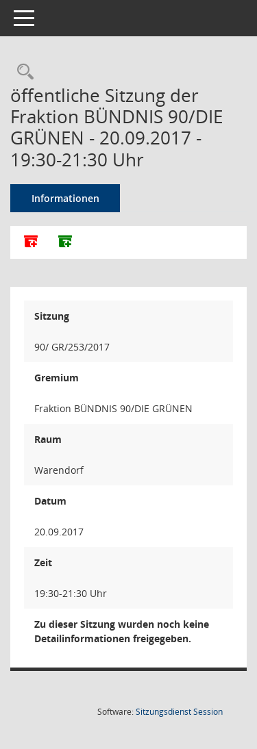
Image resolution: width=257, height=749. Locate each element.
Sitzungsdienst (179, 712)
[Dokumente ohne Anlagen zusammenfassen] (65, 242)
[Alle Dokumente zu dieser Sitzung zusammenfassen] (31, 242)
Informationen (65, 198)
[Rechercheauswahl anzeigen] (22, 72)
